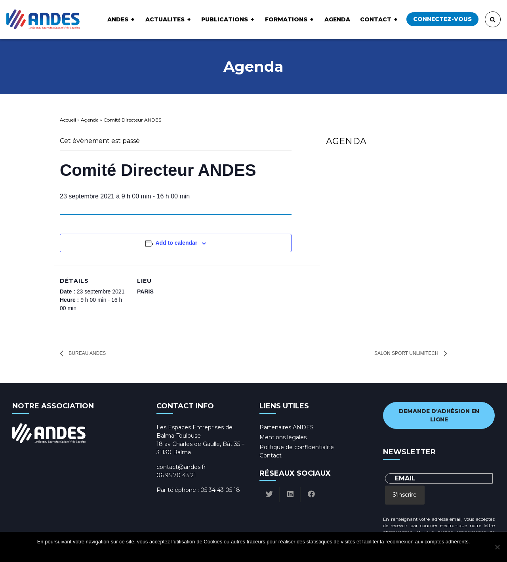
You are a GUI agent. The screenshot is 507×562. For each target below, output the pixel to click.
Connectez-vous (442, 19)
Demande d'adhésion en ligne (439, 415)
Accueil (68, 120)
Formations (286, 19)
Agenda (337, 19)
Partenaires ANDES (286, 427)
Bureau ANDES (86, 353)
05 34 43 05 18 (220, 489)
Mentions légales (283, 437)
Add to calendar (176, 243)
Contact (375, 19)
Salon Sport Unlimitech (407, 353)
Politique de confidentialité (296, 447)
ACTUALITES (165, 19)
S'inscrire (405, 494)
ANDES (117, 19)
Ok (223, 552)
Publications (224, 19)
